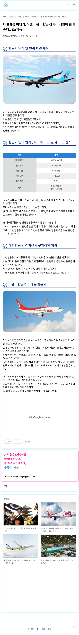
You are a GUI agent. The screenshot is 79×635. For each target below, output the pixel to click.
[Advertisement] (39, 417)
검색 (68, 5)
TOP (74, 627)
